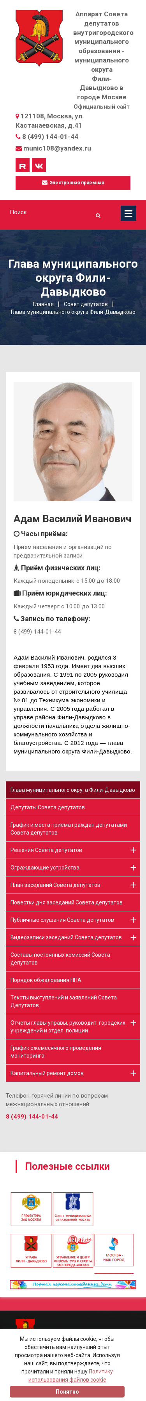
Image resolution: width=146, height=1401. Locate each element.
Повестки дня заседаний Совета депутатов (67, 902)
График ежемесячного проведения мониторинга (56, 1052)
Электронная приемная (73, 182)
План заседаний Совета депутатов (55, 885)
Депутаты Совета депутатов (48, 807)
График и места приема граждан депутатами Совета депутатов (69, 829)
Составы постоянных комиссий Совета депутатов (60, 959)
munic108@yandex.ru (57, 148)
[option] (73, 1192)
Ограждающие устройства (45, 867)
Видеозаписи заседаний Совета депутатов (66, 937)
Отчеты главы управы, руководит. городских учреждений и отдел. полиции (68, 1027)
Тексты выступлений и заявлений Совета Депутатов (64, 1001)
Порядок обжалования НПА (46, 980)
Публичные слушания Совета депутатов (62, 920)
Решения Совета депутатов (46, 850)
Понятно (67, 1392)
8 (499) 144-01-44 (50, 136)
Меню (128, 213)
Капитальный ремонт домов (47, 1073)
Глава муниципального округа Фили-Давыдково (73, 790)
